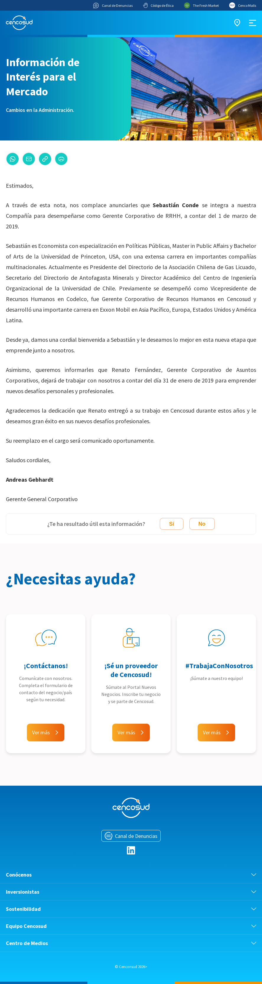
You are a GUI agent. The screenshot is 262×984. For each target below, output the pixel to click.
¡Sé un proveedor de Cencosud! (131, 670)
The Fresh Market (201, 5)
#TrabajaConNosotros (219, 665)
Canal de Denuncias (113, 5)
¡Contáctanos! (46, 665)
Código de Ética (158, 5)
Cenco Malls (242, 5)
